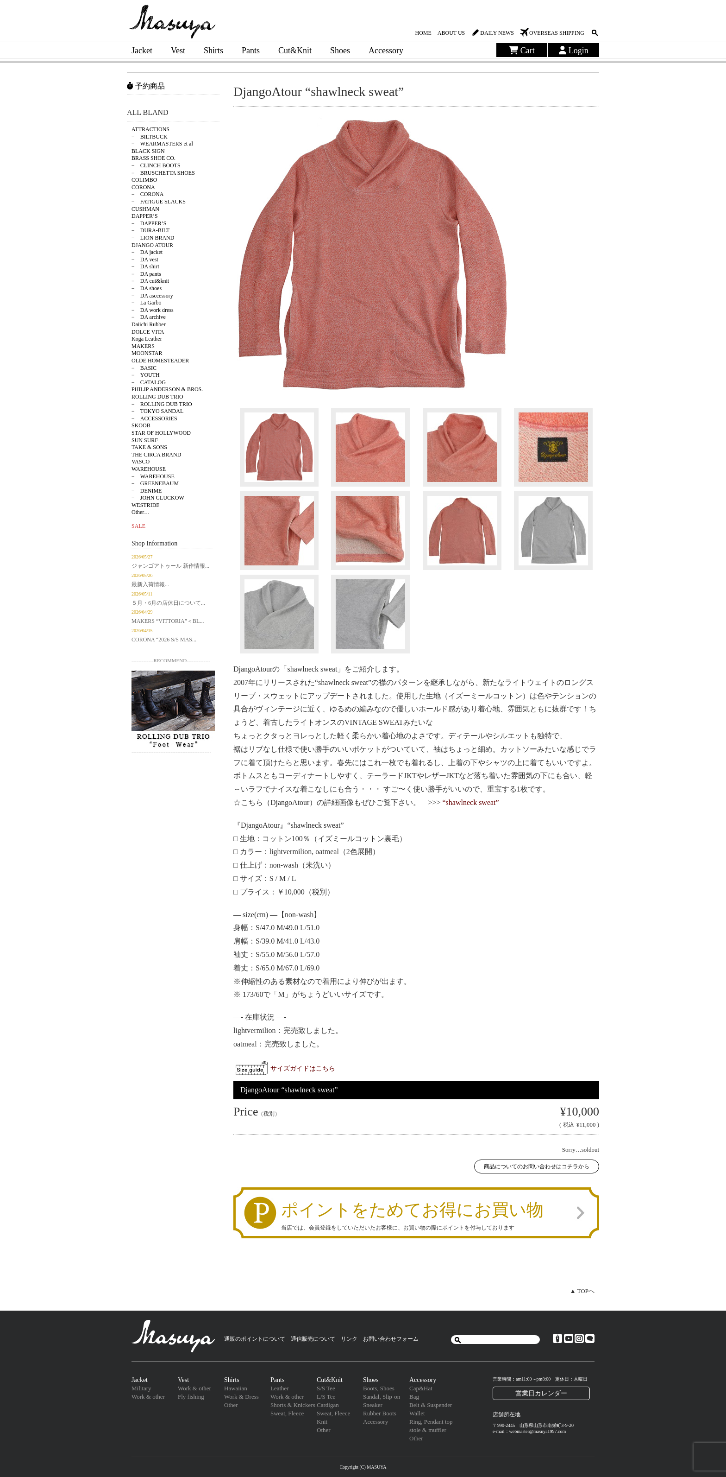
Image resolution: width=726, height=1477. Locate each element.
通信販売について (313, 1339)
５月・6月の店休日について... (168, 603)
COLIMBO (144, 180)
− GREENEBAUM (155, 483)
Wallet (417, 1413)
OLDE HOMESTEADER (160, 360)
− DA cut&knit (150, 281)
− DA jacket (147, 252)
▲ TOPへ (582, 1290)
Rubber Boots (379, 1413)
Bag (414, 1396)
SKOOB (140, 425)
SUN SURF (144, 440)
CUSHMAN (145, 209)
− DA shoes (146, 288)
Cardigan (328, 1404)
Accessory (386, 50)
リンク (349, 1339)
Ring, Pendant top (431, 1421)
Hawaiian (235, 1388)
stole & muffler (427, 1429)
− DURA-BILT (150, 230)
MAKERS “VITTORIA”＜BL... (167, 621)
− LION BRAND (152, 238)
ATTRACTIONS (150, 129)
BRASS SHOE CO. (153, 158)
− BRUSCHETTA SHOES (163, 173)
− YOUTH (145, 375)
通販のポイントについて (254, 1339)
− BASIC (143, 368)
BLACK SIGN (148, 151)
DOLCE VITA (147, 332)
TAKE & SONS (149, 447)
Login (573, 50)
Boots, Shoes (378, 1388)
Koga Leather (146, 339)
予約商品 (146, 86)
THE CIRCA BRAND (156, 454)
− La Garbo (146, 302)
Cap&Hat (420, 1388)
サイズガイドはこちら (302, 1068)
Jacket (141, 50)
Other (231, 1404)
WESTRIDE (145, 505)
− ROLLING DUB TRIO (161, 404)
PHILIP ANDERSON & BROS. (167, 389)
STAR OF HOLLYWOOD (161, 433)
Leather (279, 1388)
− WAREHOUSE (153, 476)
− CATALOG (148, 382)
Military (141, 1388)
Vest (178, 50)
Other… (140, 512)
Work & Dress (241, 1396)
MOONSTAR (146, 353)
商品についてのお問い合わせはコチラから (536, 1166)
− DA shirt (145, 266)
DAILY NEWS (497, 33)
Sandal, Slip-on (381, 1396)
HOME (423, 33)
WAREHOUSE (148, 469)
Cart (522, 50)
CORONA (143, 187)
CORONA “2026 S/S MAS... (163, 639)
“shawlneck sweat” (471, 802)
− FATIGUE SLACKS (158, 201)
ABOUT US (451, 33)
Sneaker (372, 1404)
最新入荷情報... (150, 584)
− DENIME (146, 491)
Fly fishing (191, 1396)
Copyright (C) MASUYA (362, 1467)
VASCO (140, 461)
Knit (322, 1421)
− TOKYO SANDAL (157, 411)
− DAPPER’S (148, 223)
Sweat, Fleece (287, 1413)
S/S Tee (326, 1388)
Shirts (213, 50)
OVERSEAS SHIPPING (556, 33)
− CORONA (147, 194)
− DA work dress (152, 310)
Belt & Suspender (430, 1404)
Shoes (340, 50)
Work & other (148, 1396)
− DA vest (144, 259)
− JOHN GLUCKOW (157, 497)
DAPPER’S (144, 216)
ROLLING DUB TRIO (157, 396)
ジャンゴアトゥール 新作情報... (170, 566)
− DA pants (146, 274)
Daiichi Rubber (148, 324)
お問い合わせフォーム (391, 1339)
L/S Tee (326, 1396)
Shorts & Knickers (292, 1404)
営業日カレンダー (541, 1393)
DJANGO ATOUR (152, 245)
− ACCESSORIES (154, 418)
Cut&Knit (295, 50)
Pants (251, 50)
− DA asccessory (152, 295)
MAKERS (143, 346)
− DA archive (148, 317)
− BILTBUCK (149, 136)
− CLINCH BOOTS (156, 165)
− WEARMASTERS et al (162, 143)
